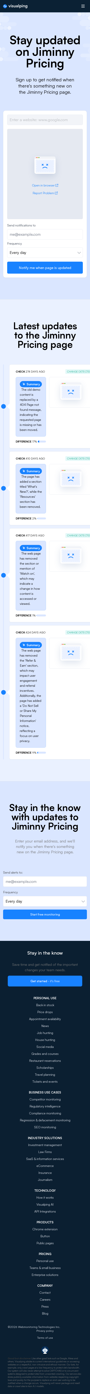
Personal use (45, 1261)
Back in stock (45, 1005)
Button (45, 1236)
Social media (45, 1047)
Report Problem (45, 193)
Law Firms (45, 1152)
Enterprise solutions (45, 1275)
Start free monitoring (45, 914)
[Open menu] (83, 6)
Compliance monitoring (45, 1113)
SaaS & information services (45, 1159)
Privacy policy (45, 1330)
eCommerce (45, 1166)
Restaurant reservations (45, 1061)
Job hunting (45, 1033)
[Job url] (45, 120)
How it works (45, 1197)
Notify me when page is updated (45, 268)
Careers (45, 1299)
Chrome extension (45, 1229)
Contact (45, 1292)
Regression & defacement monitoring (45, 1120)
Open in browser (45, 185)
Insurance (45, 1173)
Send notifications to (21, 225)
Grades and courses (45, 1054)
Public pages (45, 1243)
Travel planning (45, 1075)
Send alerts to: (13, 872)
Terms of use (45, 1337)
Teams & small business (45, 1268)
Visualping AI (45, 1204)
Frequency (14, 243)
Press (45, 1306)
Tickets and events (45, 1081)
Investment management (45, 1145)
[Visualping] (15, 6)
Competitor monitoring (45, 1099)
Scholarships (45, 1068)
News (45, 1026)
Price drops (45, 1012)
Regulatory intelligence (45, 1106)
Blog (45, 1313)
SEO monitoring (45, 1127)
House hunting (45, 1040)
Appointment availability (45, 1019)
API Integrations (45, 1211)
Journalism (45, 1180)
